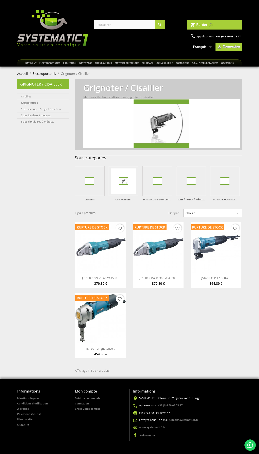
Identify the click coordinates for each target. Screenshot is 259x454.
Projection (69, 63)
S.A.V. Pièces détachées (205, 63)
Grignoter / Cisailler (41, 84)
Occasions (227, 63)
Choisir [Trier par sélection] (213, 213)
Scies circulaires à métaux (37, 121)
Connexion (82, 403)
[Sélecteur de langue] (203, 47)
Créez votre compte (87, 409)
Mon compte (86, 391)
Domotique (182, 63)
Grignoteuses (29, 103)
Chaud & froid (103, 63)
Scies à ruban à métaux (35, 115)
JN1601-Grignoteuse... (100, 348)
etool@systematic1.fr (184, 420)
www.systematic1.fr (152, 427)
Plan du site (25, 419)
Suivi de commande (87, 398)
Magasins (23, 424)
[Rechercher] (129, 24)
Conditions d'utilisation (32, 403)
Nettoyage (85, 63)
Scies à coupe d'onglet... (157, 199)
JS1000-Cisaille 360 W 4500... (100, 278)
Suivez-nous (147, 435)
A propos (23, 409)
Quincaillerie (164, 63)
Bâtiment (30, 63)
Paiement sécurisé (29, 414)
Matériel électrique (127, 63)
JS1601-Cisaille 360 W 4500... (158, 278)
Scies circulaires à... (225, 199)
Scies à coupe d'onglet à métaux (41, 109)
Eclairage (148, 63)
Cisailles (26, 96)
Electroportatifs (49, 63)
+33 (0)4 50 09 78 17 (228, 36)
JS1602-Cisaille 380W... (216, 278)
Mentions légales (28, 398)
